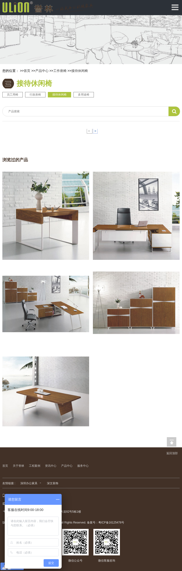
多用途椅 (83, 94)
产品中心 (42, 71)
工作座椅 (60, 71)
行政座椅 (35, 94)
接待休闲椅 (79, 71)
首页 (27, 71)
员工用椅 (12, 94)
